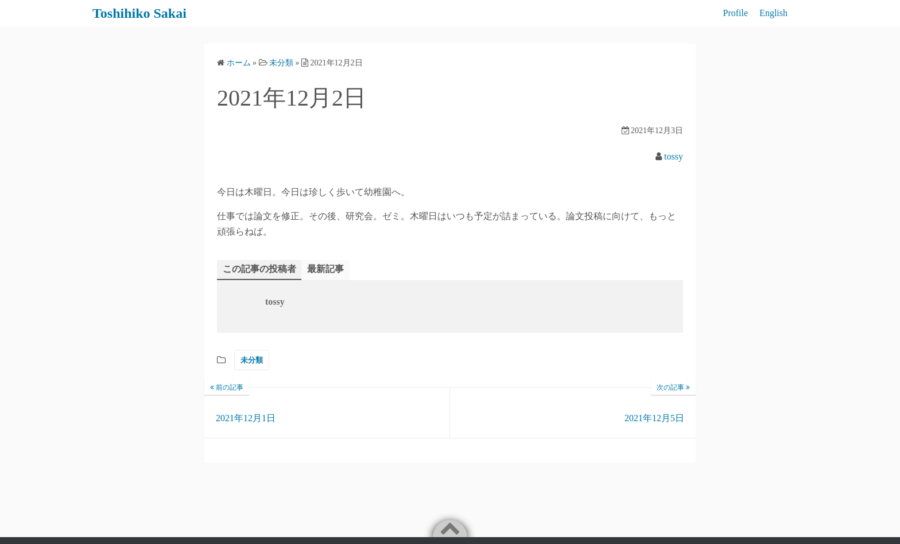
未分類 (251, 360)
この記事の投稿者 (259, 269)
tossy (673, 156)
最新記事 (325, 269)
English (773, 13)
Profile (735, 13)
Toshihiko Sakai (139, 13)
